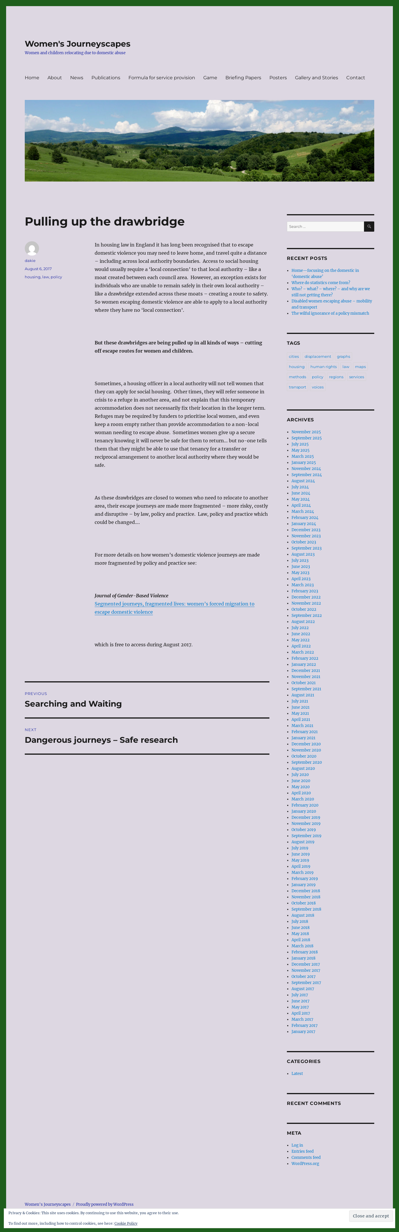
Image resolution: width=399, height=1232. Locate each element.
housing (32, 276)
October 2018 (304, 903)
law (45, 276)
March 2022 (303, 652)
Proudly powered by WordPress (105, 1204)
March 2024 (303, 511)
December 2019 (306, 817)
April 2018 (301, 939)
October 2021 (304, 682)
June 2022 (301, 633)
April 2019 (301, 866)
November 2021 (306, 676)
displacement (318, 356)
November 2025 (306, 432)
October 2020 (304, 756)
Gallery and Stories (316, 77)
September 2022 (307, 615)
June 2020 (301, 780)
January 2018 (303, 958)
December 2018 (306, 890)
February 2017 (305, 1025)
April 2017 (301, 1013)
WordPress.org (305, 1163)
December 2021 (306, 670)
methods (297, 376)
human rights (323, 366)
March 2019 (303, 872)
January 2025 (304, 462)
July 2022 (300, 627)
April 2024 (301, 505)
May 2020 (301, 786)
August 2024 (303, 480)
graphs (343, 356)
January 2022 (304, 664)
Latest (297, 1073)
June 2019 (301, 854)
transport (297, 387)
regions (336, 376)
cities (294, 356)
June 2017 (301, 1001)
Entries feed (303, 1151)
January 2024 (304, 523)
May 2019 (300, 860)
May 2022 (301, 640)
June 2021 (301, 707)
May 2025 (301, 450)
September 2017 (306, 982)
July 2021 (300, 701)
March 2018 (302, 946)
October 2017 (304, 976)
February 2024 (305, 517)
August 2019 (303, 841)
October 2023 (304, 542)
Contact (355, 77)
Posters (278, 77)
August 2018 (303, 915)
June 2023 (301, 566)
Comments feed (306, 1157)
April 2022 (301, 646)
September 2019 (307, 835)
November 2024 (306, 468)
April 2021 (301, 719)
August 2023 (303, 554)
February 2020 (305, 805)
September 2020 (307, 762)
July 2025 (300, 444)
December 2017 (306, 964)
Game (210, 77)
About (54, 77)
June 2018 (301, 927)
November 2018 (306, 897)
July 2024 (300, 487)
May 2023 (300, 572)
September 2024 (307, 474)
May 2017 (300, 1007)
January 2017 (303, 1031)
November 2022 (306, 603)
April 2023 (301, 578)
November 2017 (306, 970)
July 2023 (300, 560)
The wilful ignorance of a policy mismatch (330, 313)
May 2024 (301, 499)
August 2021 (303, 695)
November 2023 (306, 536)
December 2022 (306, 597)
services (356, 376)
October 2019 (304, 829)
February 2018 (305, 952)
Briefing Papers (243, 77)
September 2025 (307, 438)
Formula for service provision (161, 77)
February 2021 (305, 731)
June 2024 (301, 493)
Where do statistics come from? (321, 282)
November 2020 (306, 750)
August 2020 (303, 768)
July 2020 (300, 774)
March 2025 (303, 456)
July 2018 (300, 921)
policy (56, 276)
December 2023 (306, 529)
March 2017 (302, 1019)
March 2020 (303, 799)
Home (32, 77)
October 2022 (304, 609)
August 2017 (303, 988)
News (76, 77)
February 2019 (305, 878)
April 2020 (301, 793)
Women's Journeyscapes (77, 44)
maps (360, 366)
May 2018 (300, 933)
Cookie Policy (125, 1223)
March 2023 (303, 584)
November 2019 (306, 823)
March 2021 (302, 725)
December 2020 (306, 744)
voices (318, 387)
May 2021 (300, 713)
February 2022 (305, 658)
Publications (105, 77)
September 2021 (306, 689)
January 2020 (304, 811)
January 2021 (303, 737)
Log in (297, 1145)
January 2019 (304, 884)
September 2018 (306, 909)
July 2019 (300, 848)
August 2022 (303, 621)
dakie (30, 260)
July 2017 (300, 994)
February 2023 (305, 591)
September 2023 (307, 548)
